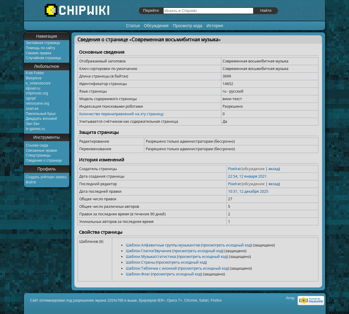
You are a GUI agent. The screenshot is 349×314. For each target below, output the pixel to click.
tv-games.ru (35, 129)
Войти (31, 182)
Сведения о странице (44, 160)
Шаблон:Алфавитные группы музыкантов (163, 245)
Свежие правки (38, 53)
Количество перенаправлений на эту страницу (121, 113)
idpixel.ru (33, 88)
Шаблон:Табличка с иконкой (151, 268)
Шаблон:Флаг (138, 274)
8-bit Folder (35, 73)
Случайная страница (43, 58)
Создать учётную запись (46, 177)
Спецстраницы (38, 155)
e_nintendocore (38, 83)
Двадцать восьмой (41, 118)
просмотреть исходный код (226, 245)
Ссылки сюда (37, 145)
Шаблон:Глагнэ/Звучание (148, 250)
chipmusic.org (37, 93)
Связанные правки (41, 150)
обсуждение (254, 168)
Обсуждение (156, 25)
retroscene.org (37, 103)
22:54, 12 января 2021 (247, 176)
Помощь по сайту (40, 48)
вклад (274, 168)
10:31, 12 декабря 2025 (248, 191)
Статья (133, 25)
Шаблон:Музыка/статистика (151, 256)
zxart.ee (32, 108)
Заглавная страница (43, 43)
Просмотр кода (187, 25)
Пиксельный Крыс (41, 114)
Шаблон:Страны (140, 262)
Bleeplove (34, 78)
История (215, 25)
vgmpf (31, 98)
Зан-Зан (32, 124)
